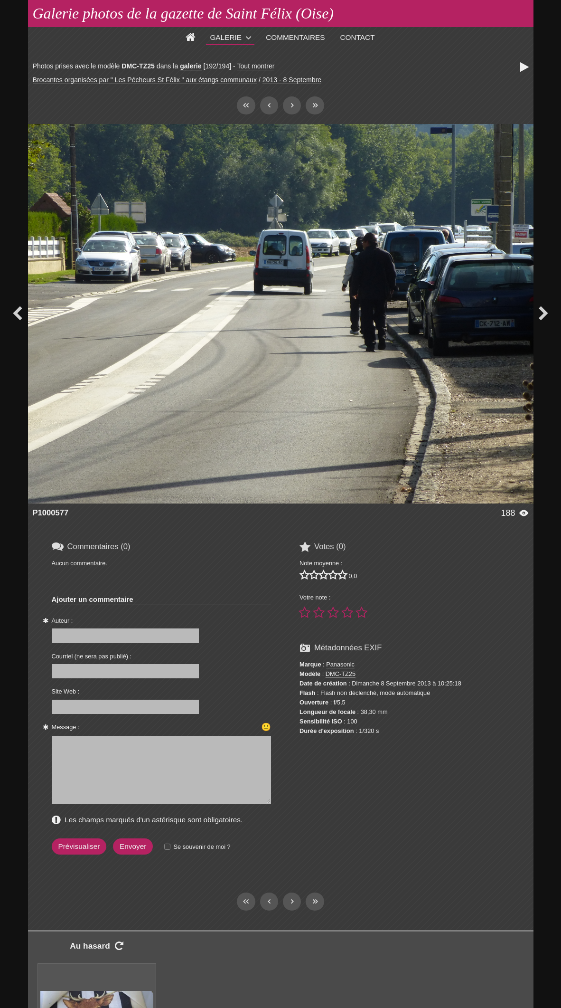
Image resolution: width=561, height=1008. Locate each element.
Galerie (226, 37)
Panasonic (340, 664)
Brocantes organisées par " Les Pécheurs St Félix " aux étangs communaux (145, 80)
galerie (190, 66)
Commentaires (295, 37)
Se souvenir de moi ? (201, 846)
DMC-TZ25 (340, 673)
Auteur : (62, 620)
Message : (66, 727)
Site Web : (66, 691)
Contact (357, 37)
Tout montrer (255, 66)
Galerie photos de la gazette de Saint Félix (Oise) (183, 13)
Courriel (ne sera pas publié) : (92, 656)
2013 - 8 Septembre (291, 80)
